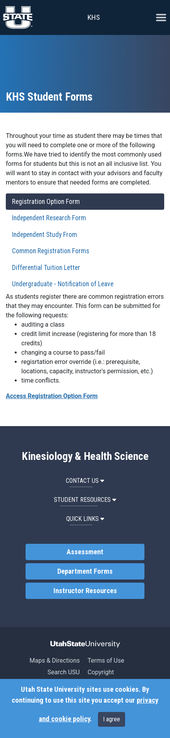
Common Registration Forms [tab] (50, 251)
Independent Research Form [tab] (49, 218)
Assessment (85, 552)
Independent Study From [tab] (44, 234)
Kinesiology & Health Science (85, 456)
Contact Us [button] (85, 480)
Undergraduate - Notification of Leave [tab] (62, 284)
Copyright (101, 672)
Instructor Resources (85, 591)
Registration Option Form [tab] (46, 201)
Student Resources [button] (85, 499)
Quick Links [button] (85, 518)
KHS (94, 17)
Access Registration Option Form (52, 396)
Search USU (64, 672)
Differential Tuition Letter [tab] (46, 268)
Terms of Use (106, 660)
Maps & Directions (54, 660)
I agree (111, 719)
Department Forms (85, 571)
